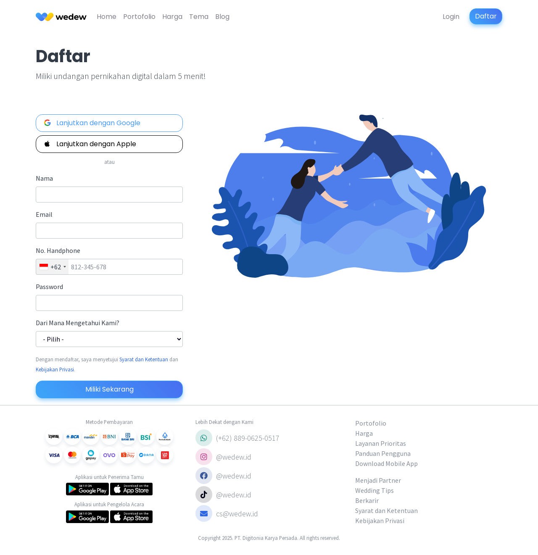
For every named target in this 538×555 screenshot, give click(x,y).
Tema (198, 16)
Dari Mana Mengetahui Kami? (77, 322)
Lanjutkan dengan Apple (89, 144)
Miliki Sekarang (109, 389)
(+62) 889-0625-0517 (237, 437)
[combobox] (52, 266)
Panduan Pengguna (383, 453)
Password (49, 286)
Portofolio (139, 16)
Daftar (486, 16)
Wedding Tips (374, 490)
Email (44, 214)
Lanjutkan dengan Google (91, 123)
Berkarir (367, 500)
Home (106, 16)
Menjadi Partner (378, 480)
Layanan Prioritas (380, 443)
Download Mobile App (386, 463)
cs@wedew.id (226, 513)
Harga (172, 16)
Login (451, 16)
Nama (44, 178)
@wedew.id (223, 456)
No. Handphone (58, 250)
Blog (222, 16)
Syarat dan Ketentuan (143, 359)
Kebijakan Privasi (55, 369)
